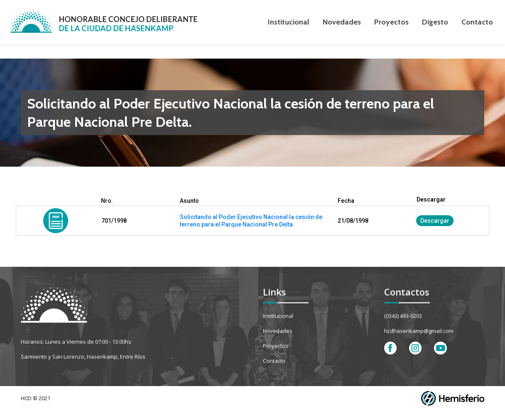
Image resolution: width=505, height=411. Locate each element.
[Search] (442, 7)
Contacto (274, 360)
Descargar (434, 220)
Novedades (277, 331)
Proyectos (275, 345)
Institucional (278, 316)
